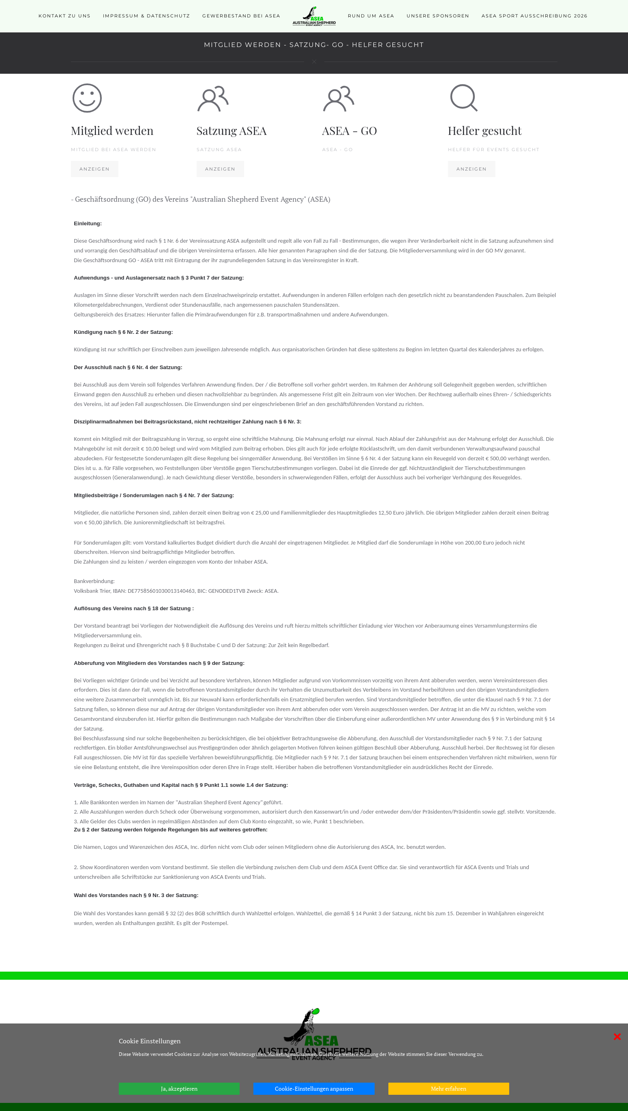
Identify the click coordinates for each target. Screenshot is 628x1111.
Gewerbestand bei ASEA (241, 16)
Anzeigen (94, 169)
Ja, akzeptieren (179, 1088)
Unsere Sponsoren (438, 16)
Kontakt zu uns (65, 16)
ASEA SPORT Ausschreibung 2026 (535, 16)
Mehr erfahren (448, 1088)
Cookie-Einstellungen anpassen (314, 1088)
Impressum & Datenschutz (146, 16)
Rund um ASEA (371, 16)
